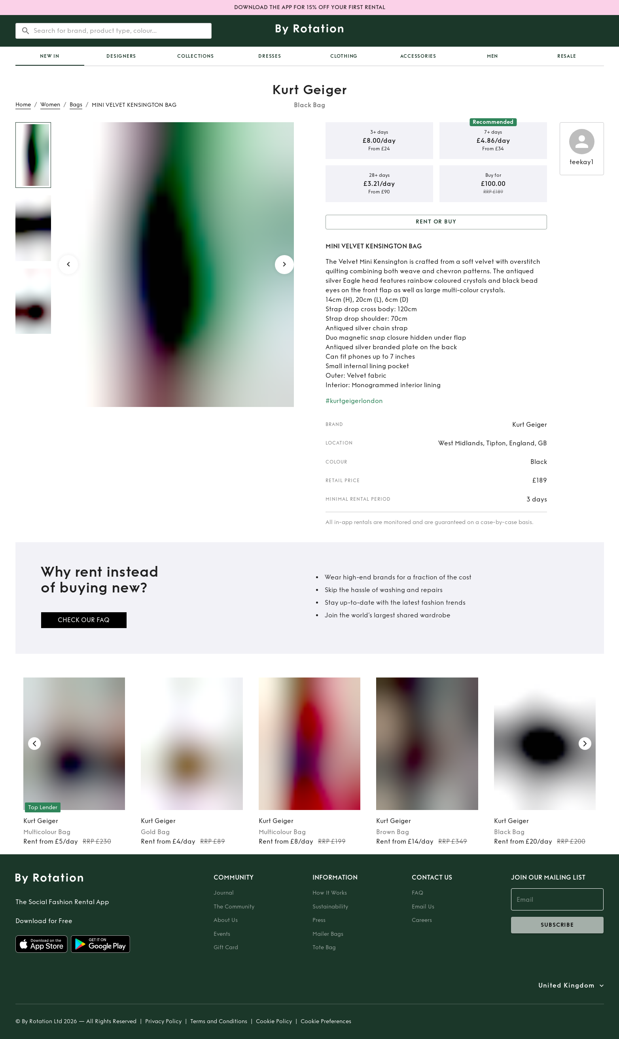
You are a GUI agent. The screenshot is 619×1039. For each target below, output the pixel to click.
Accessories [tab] (418, 56)
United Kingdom (566, 985)
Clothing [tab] (344, 56)
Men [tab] (492, 56)
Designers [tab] (121, 56)
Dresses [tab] (269, 56)
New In (49, 56)
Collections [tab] (195, 56)
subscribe (557, 925)
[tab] (49, 56)
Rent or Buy (436, 222)
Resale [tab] (566, 56)
